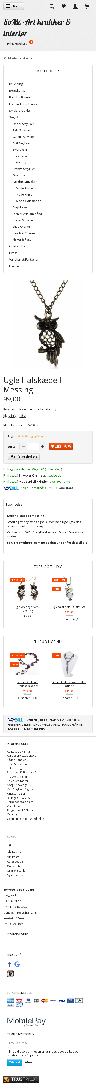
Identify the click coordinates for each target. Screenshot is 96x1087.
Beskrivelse (14, 504)
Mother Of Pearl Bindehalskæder (27, 684)
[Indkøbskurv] (48, 43)
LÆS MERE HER (34, 728)
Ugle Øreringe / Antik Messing (27, 609)
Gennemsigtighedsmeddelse (25, 818)
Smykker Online (30, 475)
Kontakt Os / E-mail (19, 751)
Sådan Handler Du (18, 760)
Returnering (14, 768)
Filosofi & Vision (17, 776)
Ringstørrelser (16, 793)
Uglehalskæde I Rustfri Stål (69, 607)
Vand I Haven (15, 806)
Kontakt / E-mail (14, 918)
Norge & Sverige (17, 785)
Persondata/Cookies (20, 802)
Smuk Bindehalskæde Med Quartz (69, 684)
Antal (12, 446)
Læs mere (66, 488)
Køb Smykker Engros (20, 789)
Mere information (15, 415)
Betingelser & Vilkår (19, 798)
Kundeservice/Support (21, 755)
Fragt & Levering (17, 764)
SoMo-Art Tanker (17, 781)
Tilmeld (14, 1062)
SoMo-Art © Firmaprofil (22, 772)
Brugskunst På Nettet (20, 810)
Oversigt (12, 814)
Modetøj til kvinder (33, 481)
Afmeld (30, 1062)
